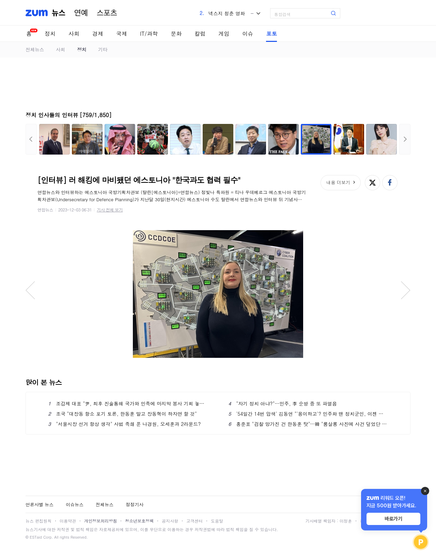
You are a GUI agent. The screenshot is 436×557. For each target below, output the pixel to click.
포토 (271, 33)
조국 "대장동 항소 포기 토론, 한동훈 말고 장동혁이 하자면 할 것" (122, 413)
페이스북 (390, 182)
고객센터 (194, 521)
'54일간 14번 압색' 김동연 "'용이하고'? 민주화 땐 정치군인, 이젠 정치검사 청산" (308, 413)
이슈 (247, 33)
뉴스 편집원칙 (38, 521)
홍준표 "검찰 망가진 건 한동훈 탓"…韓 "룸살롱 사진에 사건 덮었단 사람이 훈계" (308, 423)
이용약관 (68, 521)
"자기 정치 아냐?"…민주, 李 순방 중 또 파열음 (282, 403)
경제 (97, 33)
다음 (404, 139)
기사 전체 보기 (110, 209)
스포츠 (107, 13)
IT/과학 (149, 33)
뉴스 (58, 13)
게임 (223, 33)
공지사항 (170, 521)
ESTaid (36, 537)
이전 (31, 139)
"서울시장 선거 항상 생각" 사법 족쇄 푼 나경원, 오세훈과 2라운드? (124, 423)
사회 (73, 33)
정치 (50, 33)
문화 (176, 33)
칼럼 (199, 33)
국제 (121, 33)
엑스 (372, 182)
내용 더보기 (338, 182)
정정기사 (134, 504)
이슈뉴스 (74, 504)
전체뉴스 (35, 49)
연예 (81, 13)
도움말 (217, 521)
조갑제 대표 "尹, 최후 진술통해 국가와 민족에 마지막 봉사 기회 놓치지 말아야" (128, 403)
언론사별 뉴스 (39, 504)
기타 (102, 49)
